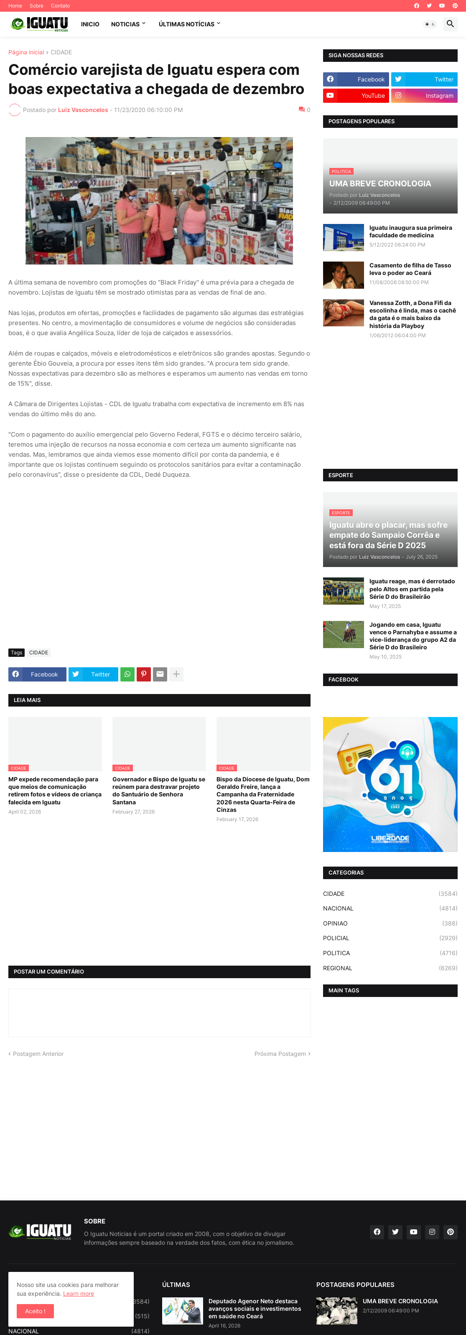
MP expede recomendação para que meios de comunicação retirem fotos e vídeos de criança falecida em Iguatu (55, 791)
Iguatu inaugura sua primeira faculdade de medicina (410, 231)
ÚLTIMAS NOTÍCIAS (186, 24)
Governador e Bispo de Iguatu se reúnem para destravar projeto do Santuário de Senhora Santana (158, 791)
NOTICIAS (125, 24)
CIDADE (61, 52)
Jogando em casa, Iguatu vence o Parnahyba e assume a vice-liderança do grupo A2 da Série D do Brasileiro (413, 636)
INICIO (90, 24)
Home (15, 6)
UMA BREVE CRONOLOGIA (400, 1300)
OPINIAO (390, 923)
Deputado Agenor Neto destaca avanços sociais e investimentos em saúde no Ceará (255, 1308)
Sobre (36, 6)
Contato (60, 6)
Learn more (78, 1293)
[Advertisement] (159, 579)
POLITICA (390, 953)
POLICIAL (390, 938)
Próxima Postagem (280, 1053)
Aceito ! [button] (35, 1311)
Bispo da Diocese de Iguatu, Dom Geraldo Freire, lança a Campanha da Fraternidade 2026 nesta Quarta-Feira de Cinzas (263, 794)
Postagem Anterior (38, 1053)
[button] (430, 24)
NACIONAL (390, 908)
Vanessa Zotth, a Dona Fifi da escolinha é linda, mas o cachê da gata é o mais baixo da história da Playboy (412, 314)
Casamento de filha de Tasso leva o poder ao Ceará (410, 269)
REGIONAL (390, 968)
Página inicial (26, 52)
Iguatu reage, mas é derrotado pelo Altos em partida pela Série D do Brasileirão (412, 588)
